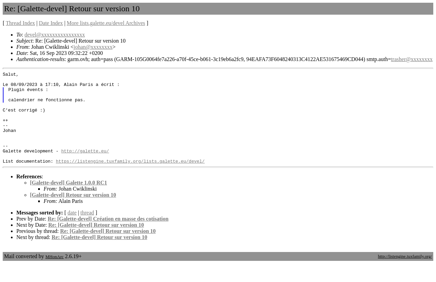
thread (87, 231)
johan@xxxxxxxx (93, 47)
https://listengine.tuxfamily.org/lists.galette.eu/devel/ (130, 179)
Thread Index (20, 23)
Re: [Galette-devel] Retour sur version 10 (96, 243)
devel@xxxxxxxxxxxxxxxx (55, 35)
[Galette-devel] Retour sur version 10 (73, 213)
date (72, 231)
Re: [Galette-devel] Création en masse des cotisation (108, 237)
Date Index (51, 23)
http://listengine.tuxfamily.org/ (405, 274)
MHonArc (54, 275)
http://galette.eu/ (85, 167)
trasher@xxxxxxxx (412, 59)
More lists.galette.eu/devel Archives (106, 23)
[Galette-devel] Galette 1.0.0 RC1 (68, 201)
